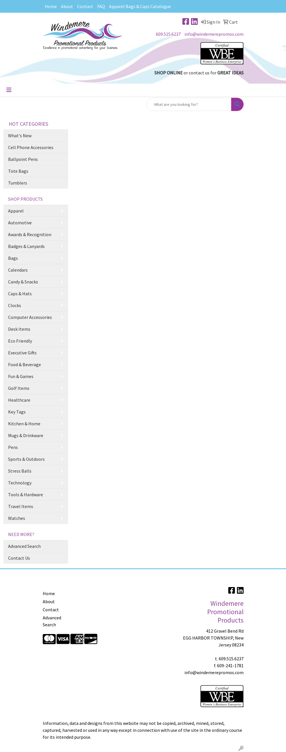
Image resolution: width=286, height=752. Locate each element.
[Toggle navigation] (9, 90)
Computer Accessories (30, 317)
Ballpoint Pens (23, 159)
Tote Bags (18, 171)
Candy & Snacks (23, 282)
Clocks (14, 305)
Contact (85, 6)
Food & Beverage (24, 364)
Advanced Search (24, 546)
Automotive (20, 222)
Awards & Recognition (29, 234)
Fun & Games (20, 376)
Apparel (16, 211)
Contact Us (19, 558)
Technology (19, 483)
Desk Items (19, 329)
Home (51, 6)
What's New (19, 135)
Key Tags (17, 412)
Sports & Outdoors (26, 459)
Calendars (18, 270)
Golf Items (18, 388)
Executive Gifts (22, 353)
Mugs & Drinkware (25, 435)
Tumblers (17, 183)
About (67, 6)
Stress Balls (19, 471)
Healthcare (19, 400)
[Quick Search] (189, 104)
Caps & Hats (20, 293)
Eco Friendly (20, 341)
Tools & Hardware (25, 494)
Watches (16, 518)
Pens (13, 447)
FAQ (101, 6)
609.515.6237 (168, 34)
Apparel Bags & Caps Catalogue (140, 6)
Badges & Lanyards (26, 246)
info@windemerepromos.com (214, 34)
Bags (13, 258)
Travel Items (20, 506)
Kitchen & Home (24, 423)
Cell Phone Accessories (30, 147)
